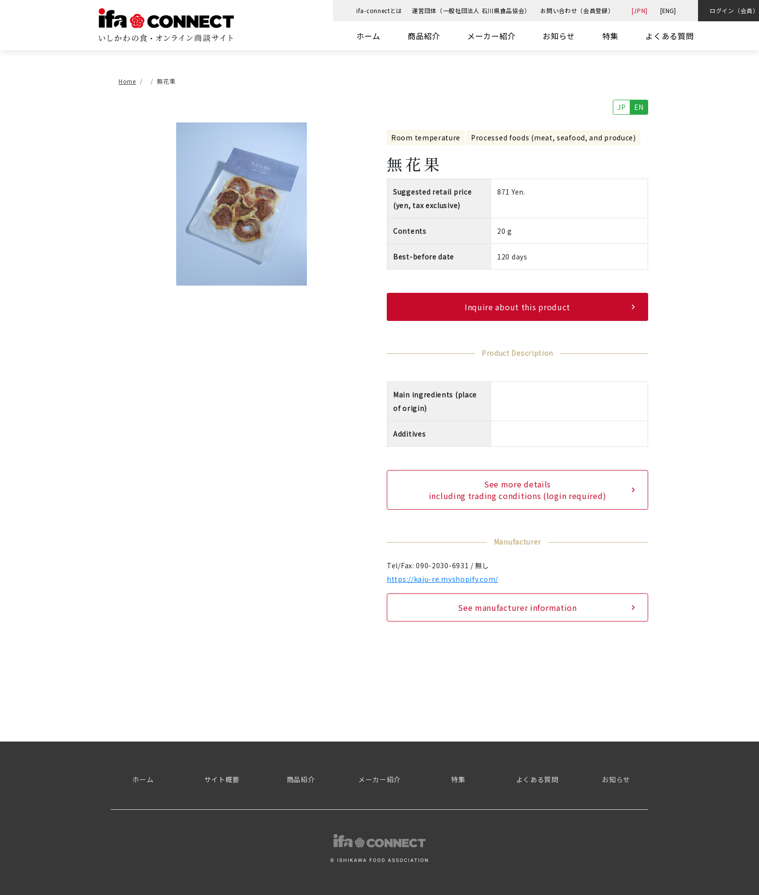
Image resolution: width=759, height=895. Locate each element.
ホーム (368, 36)
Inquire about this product (517, 307)
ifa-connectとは (379, 10)
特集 (610, 36)
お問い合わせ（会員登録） (577, 10)
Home (127, 81)
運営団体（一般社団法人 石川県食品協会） (471, 10)
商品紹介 (424, 36)
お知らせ (559, 36)
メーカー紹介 (491, 36)
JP (621, 107)
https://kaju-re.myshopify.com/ (442, 579)
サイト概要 (222, 779)
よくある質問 (669, 36)
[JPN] (640, 10)
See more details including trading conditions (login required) (518, 489)
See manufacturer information (517, 607)
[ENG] (668, 10)
